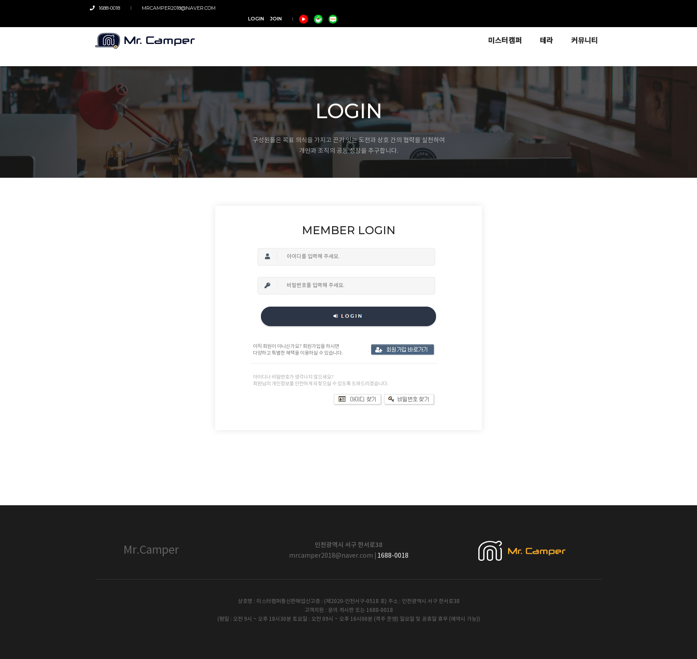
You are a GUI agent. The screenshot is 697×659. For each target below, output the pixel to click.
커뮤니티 (579, 32)
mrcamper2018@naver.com (175, 8)
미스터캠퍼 (500, 32)
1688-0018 (110, 8)
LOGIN (516, 8)
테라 (541, 32)
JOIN (536, 8)
